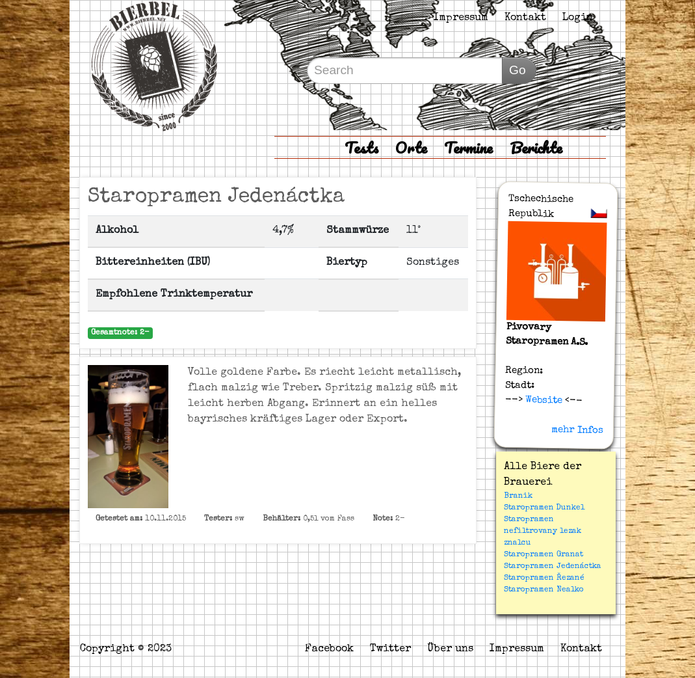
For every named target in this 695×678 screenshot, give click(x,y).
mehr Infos (577, 430)
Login (577, 18)
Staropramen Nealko (544, 590)
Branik (518, 496)
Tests (361, 147)
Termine (468, 147)
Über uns (450, 649)
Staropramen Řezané (544, 578)
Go (517, 70)
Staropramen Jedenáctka (552, 567)
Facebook (329, 649)
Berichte (536, 147)
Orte (411, 147)
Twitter (390, 649)
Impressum (461, 18)
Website (542, 400)
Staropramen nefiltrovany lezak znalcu (542, 531)
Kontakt (525, 18)
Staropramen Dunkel (544, 508)
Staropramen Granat (543, 555)
